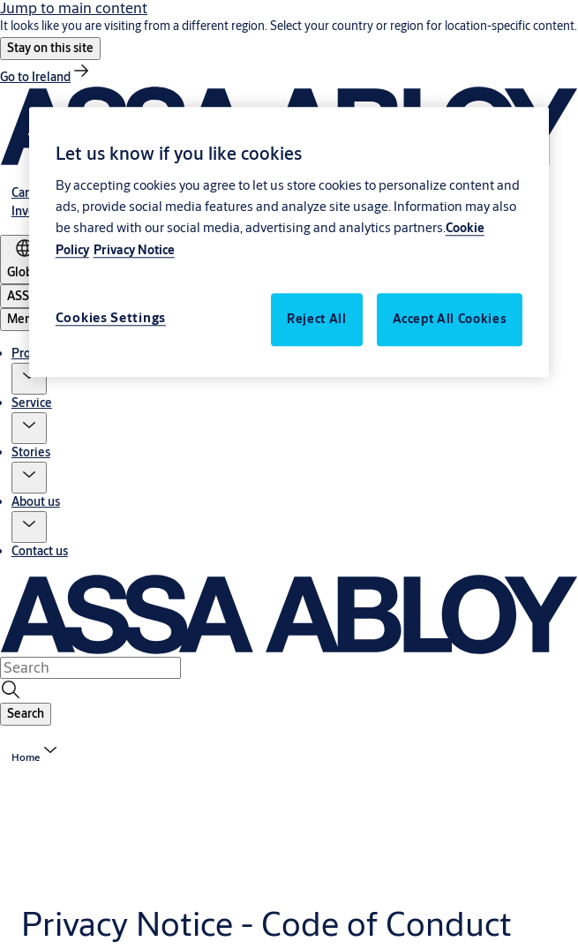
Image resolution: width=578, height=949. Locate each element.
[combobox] (90, 667)
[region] (289, 243)
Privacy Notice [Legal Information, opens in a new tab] (134, 250)
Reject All (317, 319)
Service (31, 402)
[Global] (24, 259)
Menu (23, 319)
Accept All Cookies (450, 319)
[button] (50, 48)
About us (35, 501)
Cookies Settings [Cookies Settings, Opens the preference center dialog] (111, 317)
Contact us (39, 551)
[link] (46, 77)
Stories (30, 452)
